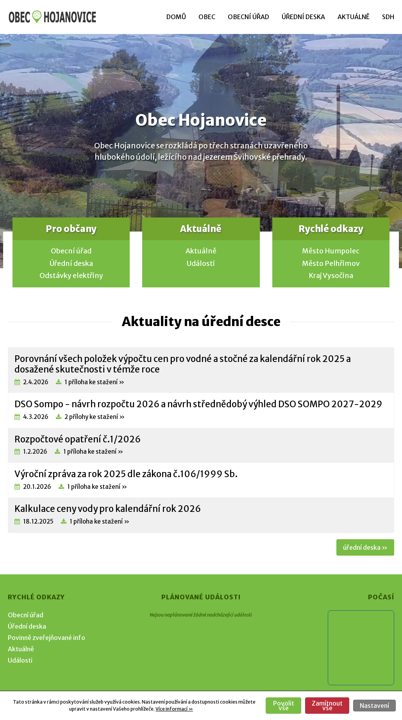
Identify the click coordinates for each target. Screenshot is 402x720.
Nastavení (374, 705)
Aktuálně (354, 17)
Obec (206, 17)
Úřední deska (303, 17)
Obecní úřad (248, 17)
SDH (388, 17)
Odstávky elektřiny (71, 275)
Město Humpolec (330, 251)
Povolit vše (283, 705)
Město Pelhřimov (331, 263)
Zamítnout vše (327, 705)
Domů (176, 17)
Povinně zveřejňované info (46, 638)
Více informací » (174, 709)
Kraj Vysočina (331, 275)
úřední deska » (365, 547)
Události (201, 263)
